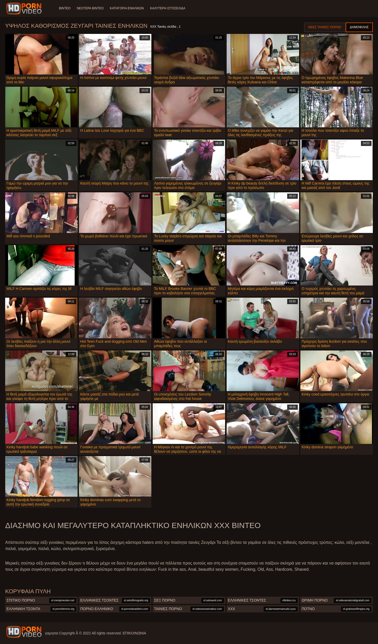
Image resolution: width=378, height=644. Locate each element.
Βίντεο (65, 8)
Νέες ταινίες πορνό (324, 27)
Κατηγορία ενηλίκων (127, 8)
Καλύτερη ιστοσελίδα (167, 8)
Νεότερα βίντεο (90, 8)
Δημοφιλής (359, 27)
